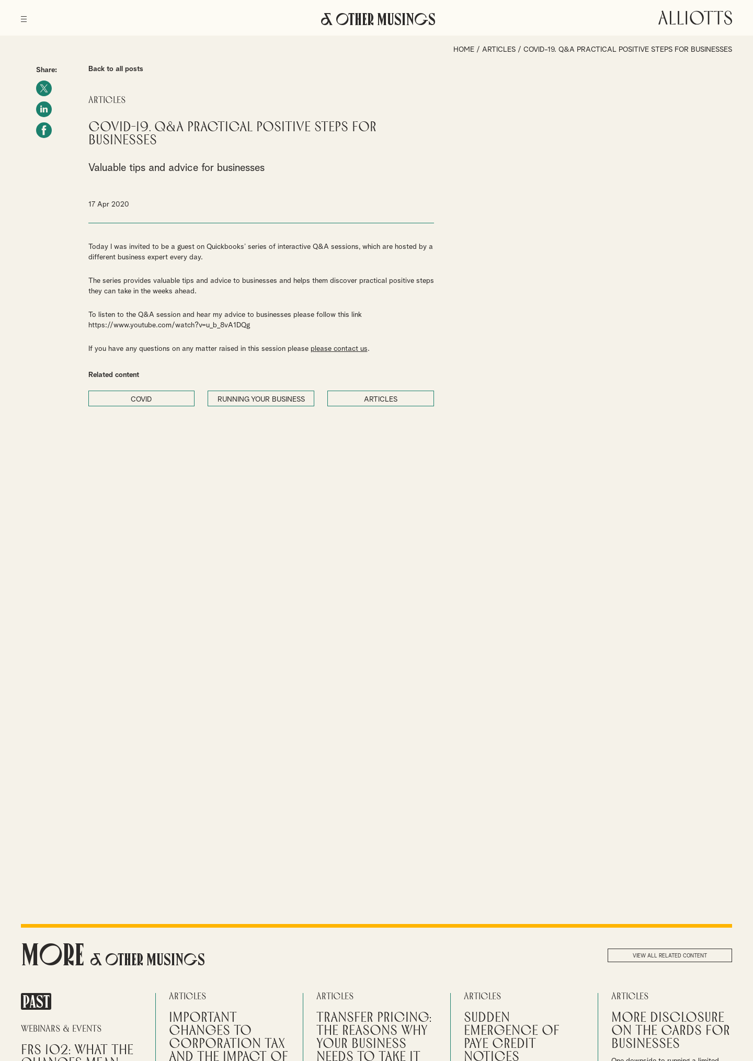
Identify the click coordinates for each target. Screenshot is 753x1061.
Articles (499, 49)
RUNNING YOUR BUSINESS (261, 399)
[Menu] (24, 15)
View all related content (670, 956)
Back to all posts (115, 69)
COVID (141, 399)
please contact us (339, 348)
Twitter (44, 88)
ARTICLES (380, 399)
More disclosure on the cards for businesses (670, 1031)
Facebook (44, 130)
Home (463, 49)
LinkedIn (44, 109)
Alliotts (695, 17)
